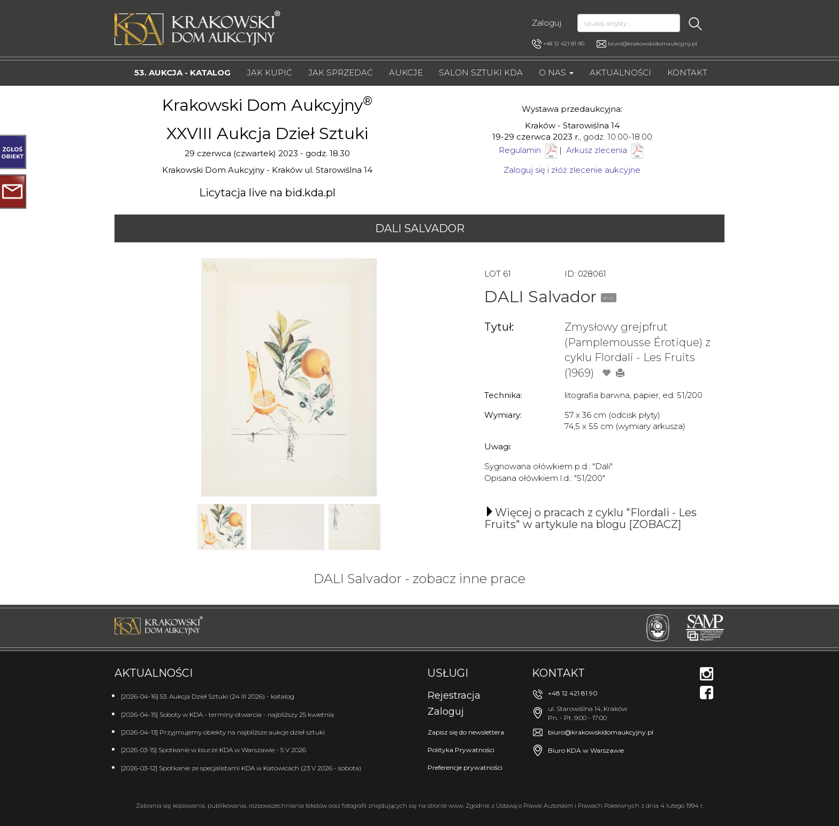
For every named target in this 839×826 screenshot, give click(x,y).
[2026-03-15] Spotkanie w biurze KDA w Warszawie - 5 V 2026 (213, 750)
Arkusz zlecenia (605, 150)
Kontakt (687, 72)
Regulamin (520, 150)
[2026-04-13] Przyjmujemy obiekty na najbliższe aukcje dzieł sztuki (223, 732)
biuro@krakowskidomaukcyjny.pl (652, 43)
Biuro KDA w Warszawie (586, 750)
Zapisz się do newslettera (466, 732)
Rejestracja (454, 695)
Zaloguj (546, 23)
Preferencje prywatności (465, 767)
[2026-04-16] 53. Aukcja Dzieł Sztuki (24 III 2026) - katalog (207, 696)
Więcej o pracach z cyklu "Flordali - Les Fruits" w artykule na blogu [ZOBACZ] (590, 518)
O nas (556, 72)
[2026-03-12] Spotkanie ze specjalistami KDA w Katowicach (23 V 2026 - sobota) (241, 768)
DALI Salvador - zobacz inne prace (419, 578)
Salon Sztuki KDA (481, 72)
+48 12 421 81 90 (558, 44)
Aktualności (620, 72)
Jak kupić (269, 72)
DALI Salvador (419, 228)
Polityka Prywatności (461, 750)
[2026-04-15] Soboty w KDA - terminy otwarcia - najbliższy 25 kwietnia (227, 714)
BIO (608, 298)
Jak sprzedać (340, 72)
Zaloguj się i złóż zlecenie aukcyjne (572, 170)
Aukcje (406, 72)
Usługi (448, 673)
